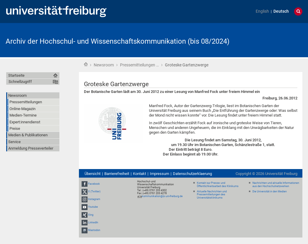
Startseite (85, 64)
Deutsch (281, 11)
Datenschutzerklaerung (192, 173)
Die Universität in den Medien (269, 191)
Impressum (159, 173)
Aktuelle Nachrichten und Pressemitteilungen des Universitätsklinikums (212, 194)
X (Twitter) (94, 191)
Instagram (94, 199)
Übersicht (92, 173)
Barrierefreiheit (116, 173)
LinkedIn (93, 222)
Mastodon (94, 230)
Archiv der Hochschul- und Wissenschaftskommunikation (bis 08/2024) (117, 41)
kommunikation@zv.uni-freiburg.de (162, 196)
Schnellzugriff (20, 81)
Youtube (93, 207)
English (262, 11)
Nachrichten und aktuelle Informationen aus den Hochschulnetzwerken (275, 184)
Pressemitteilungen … (139, 65)
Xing (90, 214)
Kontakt (139, 173)
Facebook (94, 183)
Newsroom (104, 65)
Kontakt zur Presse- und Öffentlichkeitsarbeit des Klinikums (218, 184)
